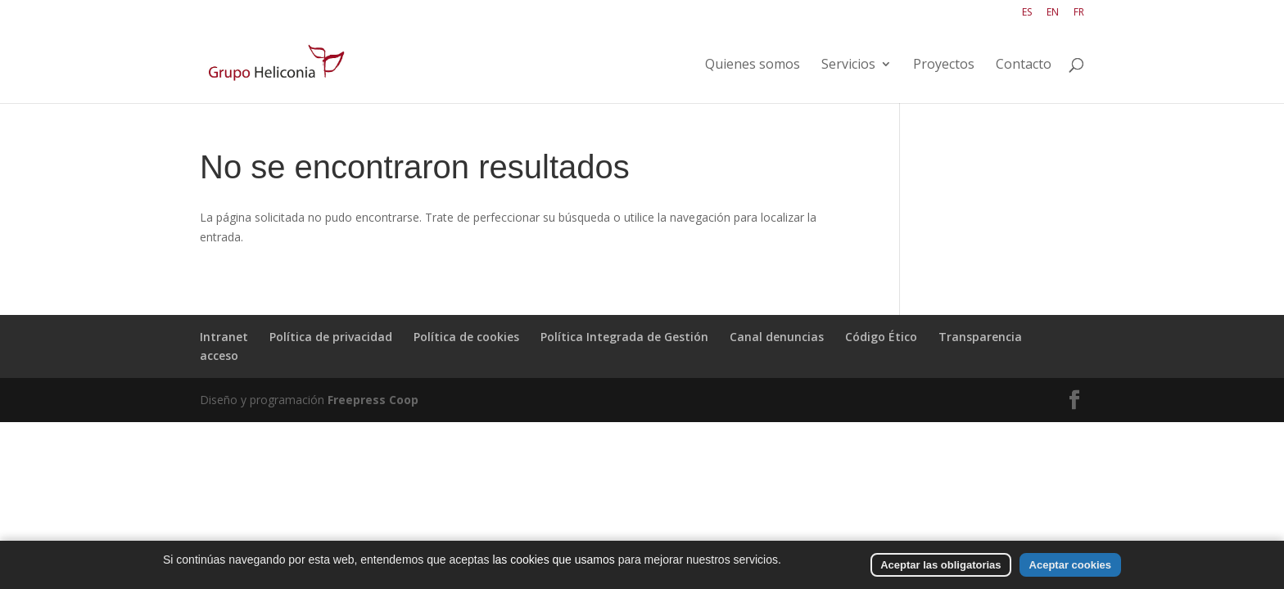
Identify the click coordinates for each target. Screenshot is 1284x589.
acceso (219, 355)
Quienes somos (752, 65)
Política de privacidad (330, 336)
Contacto (1023, 65)
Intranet (224, 336)
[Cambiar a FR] (1079, 16)
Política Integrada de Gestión (624, 336)
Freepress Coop (373, 399)
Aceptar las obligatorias (940, 565)
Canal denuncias (777, 336)
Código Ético (881, 336)
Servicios (848, 65)
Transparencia (980, 336)
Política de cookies (466, 336)
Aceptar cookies (1070, 565)
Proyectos (943, 65)
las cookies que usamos (553, 559)
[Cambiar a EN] (1053, 16)
